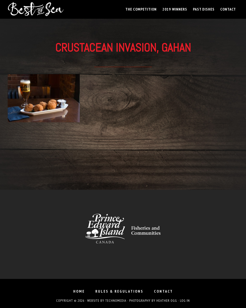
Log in (185, 300)
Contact (163, 291)
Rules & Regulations (119, 291)
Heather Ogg (166, 300)
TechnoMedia (115, 300)
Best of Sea (51, 9)
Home (79, 291)
